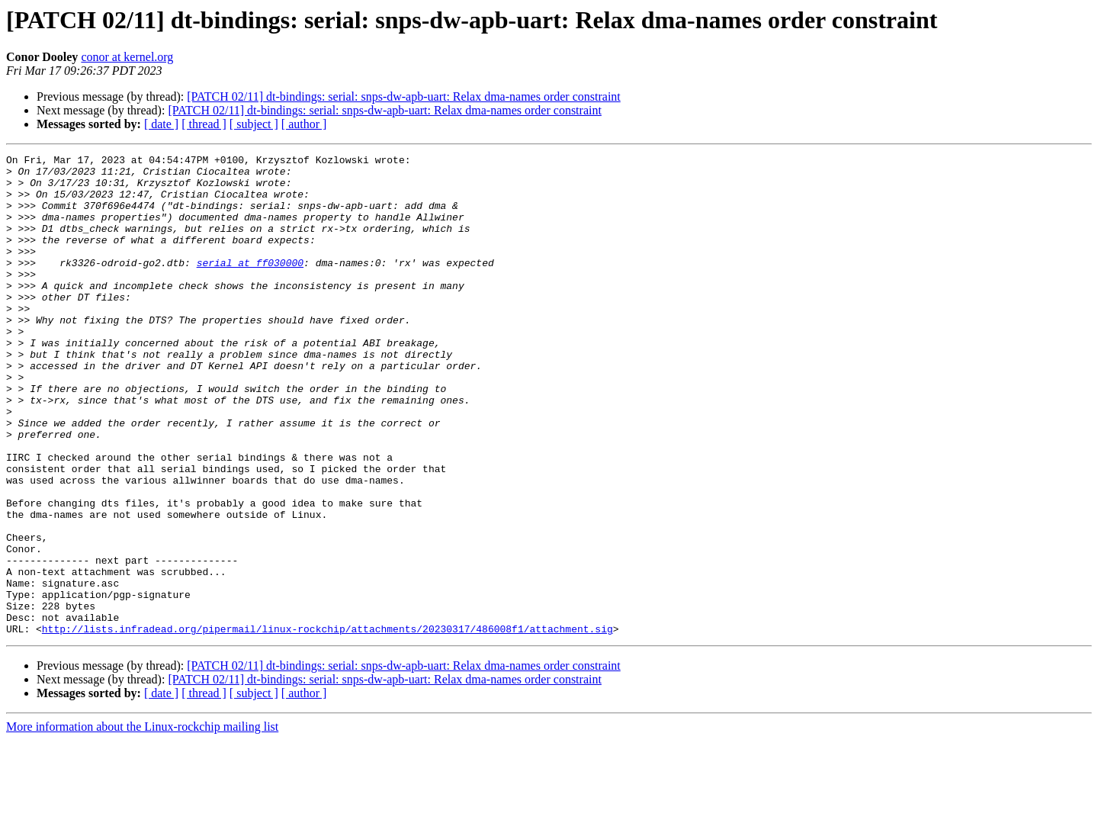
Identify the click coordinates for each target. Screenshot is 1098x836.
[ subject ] (254, 123)
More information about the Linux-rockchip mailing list (142, 822)
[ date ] (161, 123)
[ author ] (304, 123)
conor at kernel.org (127, 56)
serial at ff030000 (250, 285)
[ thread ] (203, 123)
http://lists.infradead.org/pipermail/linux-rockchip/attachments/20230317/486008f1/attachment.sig (327, 725)
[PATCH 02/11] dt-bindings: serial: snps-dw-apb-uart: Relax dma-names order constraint (403, 96)
